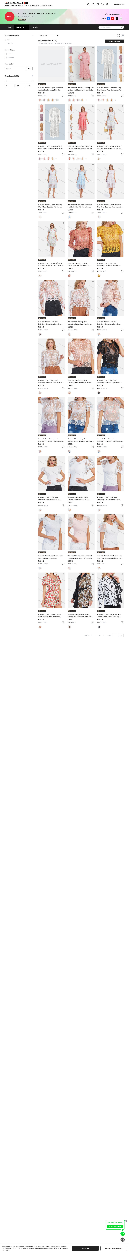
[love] (97, 4)
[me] (93, 4)
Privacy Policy (8, 1248)
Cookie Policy (18, 1248)
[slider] (19, 81)
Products (20, 27)
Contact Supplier (114, 41)
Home (9, 27)
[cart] (102, 4)
